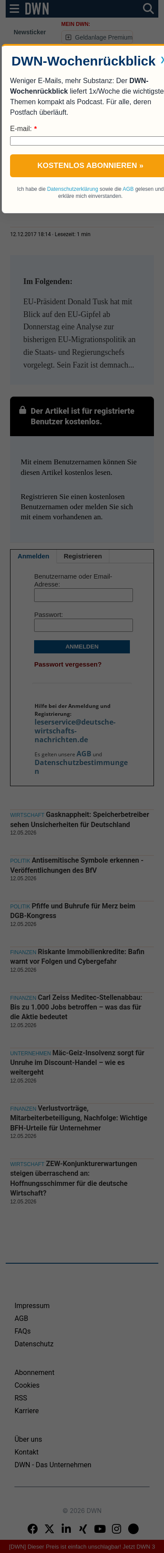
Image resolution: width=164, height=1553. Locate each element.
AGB (127, 189)
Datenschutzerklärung (72, 189)
